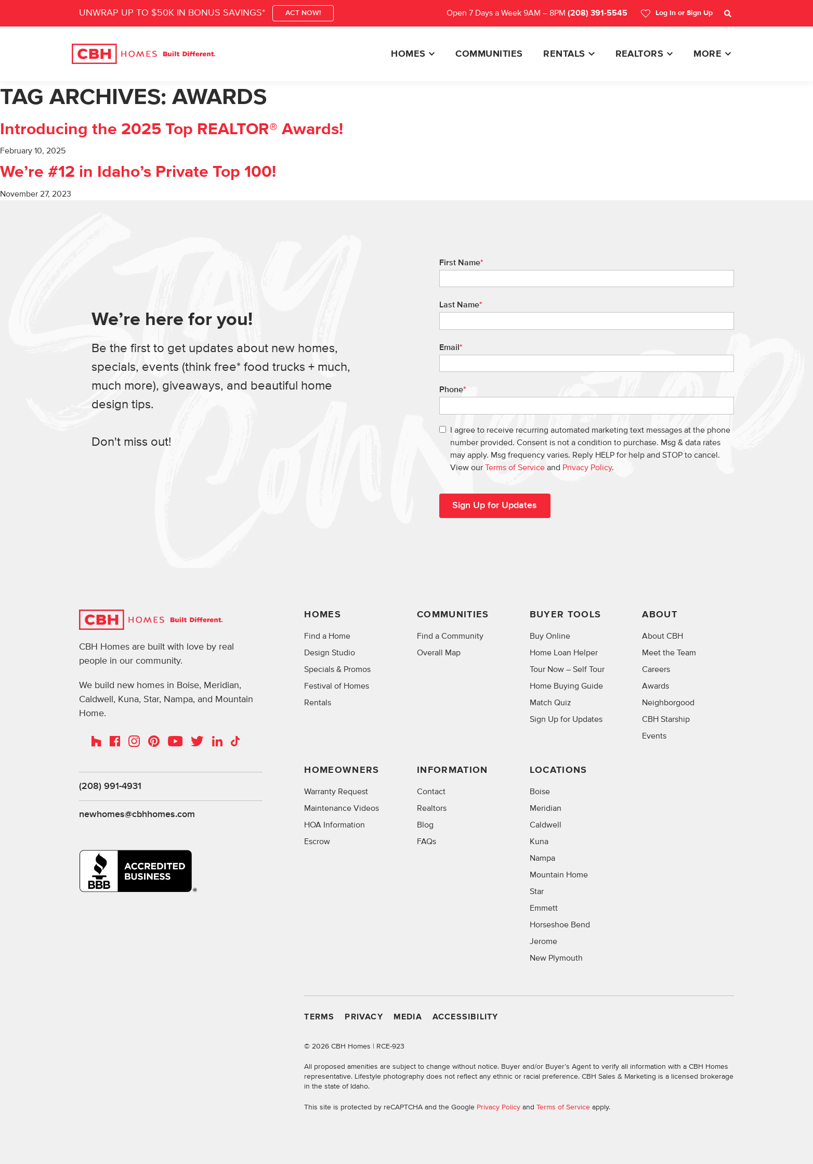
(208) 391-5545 (597, 13)
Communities (488, 54)
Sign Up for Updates (566, 719)
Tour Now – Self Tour (567, 669)
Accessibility (465, 1017)
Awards (655, 686)
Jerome (543, 941)
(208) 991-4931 (110, 786)
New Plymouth (556, 958)
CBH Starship (666, 719)
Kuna (539, 841)
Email (451, 347)
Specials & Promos (337, 669)
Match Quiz (550, 702)
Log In (677, 13)
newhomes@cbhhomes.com (137, 815)
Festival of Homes (336, 686)
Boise (540, 791)
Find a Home (327, 636)
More (707, 54)
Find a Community (450, 636)
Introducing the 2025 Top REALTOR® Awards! (171, 129)
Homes (408, 54)
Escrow (317, 841)
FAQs (426, 841)
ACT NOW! (303, 13)
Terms (319, 1017)
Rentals (564, 54)
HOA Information (334, 825)
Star (537, 891)
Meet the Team (669, 653)
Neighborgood (668, 702)
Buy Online (550, 636)
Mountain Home (559, 875)
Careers (656, 669)
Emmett (544, 908)
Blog (425, 825)
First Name (461, 262)
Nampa (542, 858)
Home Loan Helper (564, 653)
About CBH (662, 636)
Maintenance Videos (341, 808)
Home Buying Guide (566, 686)
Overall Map (439, 653)
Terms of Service (515, 467)
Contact (431, 791)
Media (408, 1017)
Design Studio (329, 653)
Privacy (364, 1017)
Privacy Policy (587, 467)
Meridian (545, 808)
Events (654, 736)
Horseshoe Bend (560, 925)
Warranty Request (336, 791)
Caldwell (545, 825)
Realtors (639, 54)
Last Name (460, 305)
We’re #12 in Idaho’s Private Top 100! (138, 172)
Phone (452, 389)
